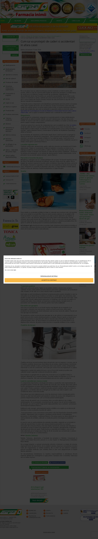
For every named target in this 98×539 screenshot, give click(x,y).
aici (15, 270)
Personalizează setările (49, 276)
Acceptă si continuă (49, 280)
